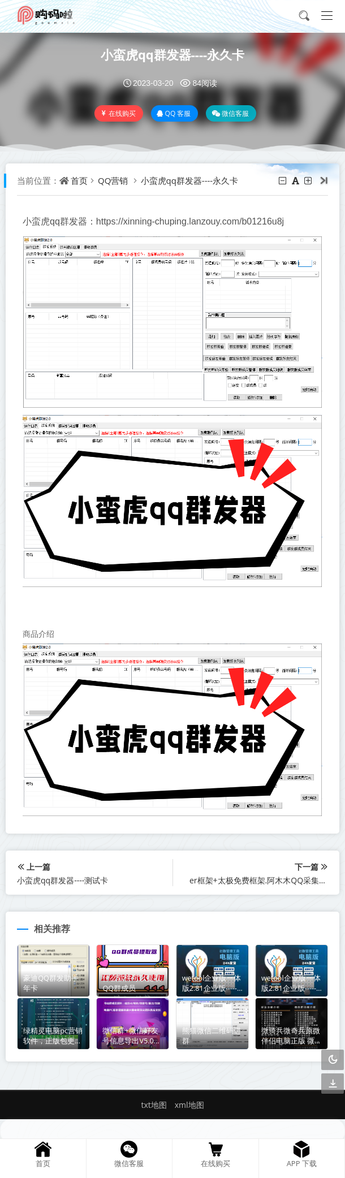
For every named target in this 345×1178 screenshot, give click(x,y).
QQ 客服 (174, 113)
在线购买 (118, 113)
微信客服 (230, 113)
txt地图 (153, 1104)
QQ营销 (113, 180)
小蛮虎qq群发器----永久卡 (172, 54)
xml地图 (189, 1104)
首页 (79, 180)
